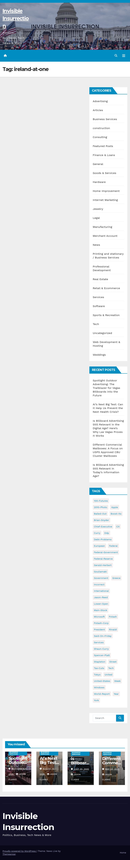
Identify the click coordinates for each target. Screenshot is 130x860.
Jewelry (98, 209)
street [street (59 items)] (112, 661)
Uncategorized (102, 333)
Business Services (105, 119)
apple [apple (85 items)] (114, 507)
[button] (116, 55)
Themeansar (9, 854)
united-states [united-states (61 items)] (102, 681)
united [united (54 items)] (108, 674)
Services (98, 297)
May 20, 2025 (112, 769)
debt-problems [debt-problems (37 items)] (103, 539)
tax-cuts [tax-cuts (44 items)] (99, 668)
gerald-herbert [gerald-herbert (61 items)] (103, 565)
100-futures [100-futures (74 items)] (101, 500)
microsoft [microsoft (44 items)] (99, 616)
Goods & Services (104, 173)
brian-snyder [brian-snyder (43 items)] (101, 520)
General (98, 164)
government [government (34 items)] (101, 578)
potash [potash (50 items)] (113, 616)
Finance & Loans (104, 155)
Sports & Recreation (106, 315)
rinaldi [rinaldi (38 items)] (113, 629)
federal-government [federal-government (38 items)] (106, 552)
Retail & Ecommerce (106, 288)
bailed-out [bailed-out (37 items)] (100, 513)
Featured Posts (103, 146)
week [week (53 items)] (117, 681)
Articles (98, 110)
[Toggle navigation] (123, 56)
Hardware (99, 182)
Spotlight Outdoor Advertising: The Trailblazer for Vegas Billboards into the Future (106, 388)
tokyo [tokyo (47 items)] (97, 674)
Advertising (100, 101)
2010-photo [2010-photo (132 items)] (100, 507)
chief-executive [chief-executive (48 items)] (103, 526)
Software (99, 306)
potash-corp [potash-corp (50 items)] (101, 623)
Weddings (99, 354)
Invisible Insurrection (16, 18)
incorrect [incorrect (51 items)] (99, 584)
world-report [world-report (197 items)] (102, 694)
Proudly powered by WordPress (20, 851)
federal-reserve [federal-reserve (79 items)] (103, 558)
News (96, 244)
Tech (96, 324)
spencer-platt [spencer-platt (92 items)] (102, 655)
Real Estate (100, 279)
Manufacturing (102, 226)
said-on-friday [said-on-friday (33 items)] (103, 636)
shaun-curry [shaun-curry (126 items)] (101, 648)
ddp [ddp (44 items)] (106, 533)
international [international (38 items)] (101, 591)
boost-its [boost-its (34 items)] (116, 513)
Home (123, 852)
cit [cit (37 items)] (118, 526)
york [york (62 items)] (96, 700)
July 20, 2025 (81, 769)
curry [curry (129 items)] (97, 533)
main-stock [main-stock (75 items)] (100, 610)
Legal (96, 217)
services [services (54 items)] (99, 642)
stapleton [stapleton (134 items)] (99, 661)
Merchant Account (105, 235)
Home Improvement (106, 191)
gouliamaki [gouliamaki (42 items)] (100, 571)
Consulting (100, 137)
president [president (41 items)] (99, 629)
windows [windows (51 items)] (99, 687)
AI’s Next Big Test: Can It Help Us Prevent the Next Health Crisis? (108, 408)
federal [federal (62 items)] (113, 545)
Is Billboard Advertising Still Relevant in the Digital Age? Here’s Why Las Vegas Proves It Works (108, 428)
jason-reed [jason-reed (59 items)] (101, 597)
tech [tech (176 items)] (111, 668)
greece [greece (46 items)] (116, 578)
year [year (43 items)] (116, 694)
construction (101, 128)
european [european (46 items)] (99, 545)
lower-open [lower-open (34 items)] (101, 603)
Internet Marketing (105, 200)
